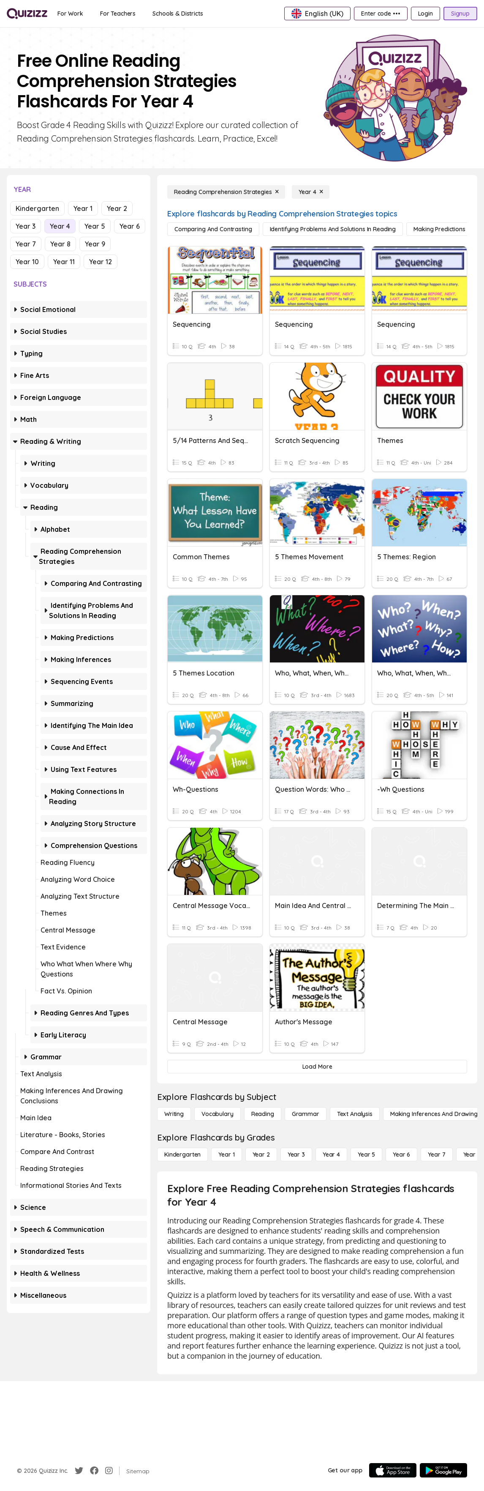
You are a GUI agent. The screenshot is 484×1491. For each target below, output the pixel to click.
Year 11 (64, 261)
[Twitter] (79, 1470)
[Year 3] (296, 1154)
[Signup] (460, 13)
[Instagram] (109, 1470)
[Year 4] (310, 192)
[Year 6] (401, 1154)
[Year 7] (436, 1154)
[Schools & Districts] (177, 13)
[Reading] (262, 1114)
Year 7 (26, 244)
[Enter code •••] (380, 13)
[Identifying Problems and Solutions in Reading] (333, 229)
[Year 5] (366, 1154)
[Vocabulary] (217, 1114)
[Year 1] (226, 1154)
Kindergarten (37, 208)
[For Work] (70, 13)
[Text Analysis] (355, 1114)
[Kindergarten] (182, 1154)
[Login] (425, 13)
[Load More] (317, 1066)
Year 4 (60, 226)
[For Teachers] (117, 13)
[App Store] (392, 1470)
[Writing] (174, 1114)
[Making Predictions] (439, 229)
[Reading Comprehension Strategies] (226, 192)
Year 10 (27, 261)
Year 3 (25, 226)
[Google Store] (443, 1470)
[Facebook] (94, 1470)
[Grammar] (305, 1114)
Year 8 (60, 244)
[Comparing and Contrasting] (213, 229)
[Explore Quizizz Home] (27, 13)
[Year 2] (261, 1154)
